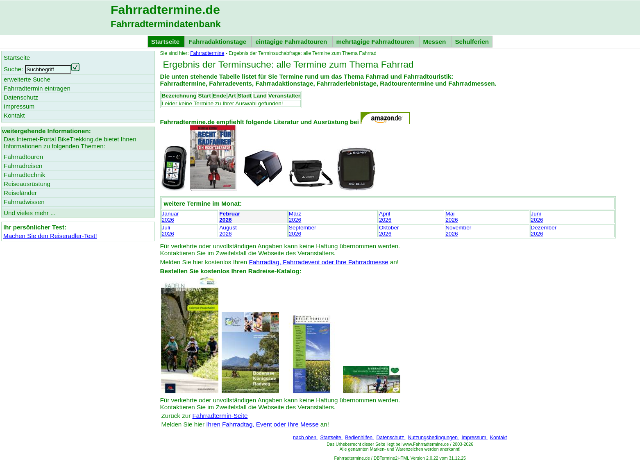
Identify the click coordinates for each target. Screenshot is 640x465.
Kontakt (498, 437)
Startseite (331, 437)
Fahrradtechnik (24, 174)
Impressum (474, 437)
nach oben (305, 437)
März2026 (295, 217)
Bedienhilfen (359, 437)
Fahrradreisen (23, 165)
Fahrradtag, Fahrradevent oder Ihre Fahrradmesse (318, 262)
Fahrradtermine (207, 53)
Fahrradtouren (23, 156)
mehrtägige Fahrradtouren (375, 41)
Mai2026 (451, 217)
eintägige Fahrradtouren (292, 41)
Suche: (13, 69)
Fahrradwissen (24, 201)
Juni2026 (537, 217)
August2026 (228, 231)
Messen (435, 41)
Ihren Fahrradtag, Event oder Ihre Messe (262, 424)
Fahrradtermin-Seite (219, 415)
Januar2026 (170, 217)
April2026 (385, 217)
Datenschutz (390, 437)
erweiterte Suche (27, 79)
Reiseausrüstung (27, 183)
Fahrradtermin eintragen (37, 88)
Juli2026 (168, 231)
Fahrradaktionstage (218, 41)
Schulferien (472, 41)
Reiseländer (20, 192)
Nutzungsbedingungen (433, 437)
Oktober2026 (389, 231)
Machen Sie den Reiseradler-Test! (50, 235)
